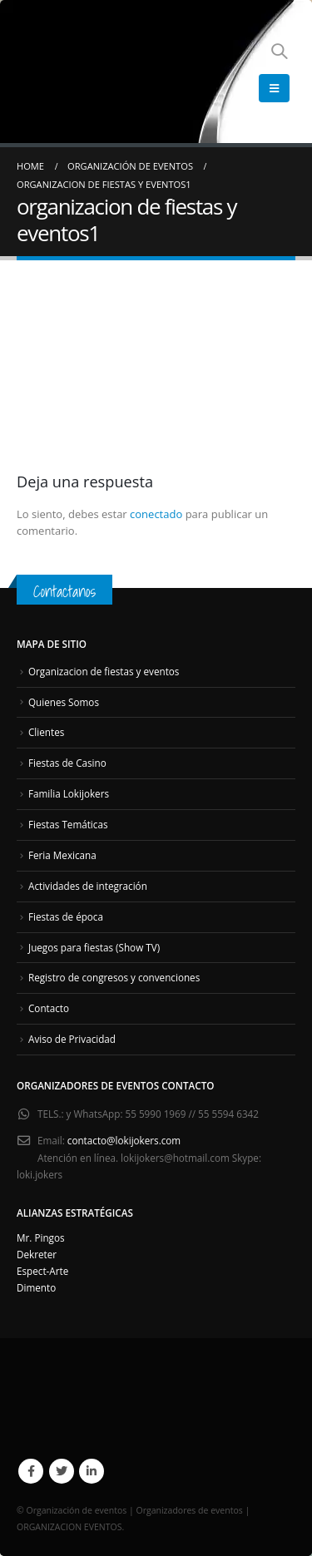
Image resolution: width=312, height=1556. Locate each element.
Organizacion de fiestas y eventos (103, 671)
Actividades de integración (87, 885)
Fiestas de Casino (67, 762)
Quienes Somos (63, 702)
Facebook (30, 1471)
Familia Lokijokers (68, 793)
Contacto (48, 1008)
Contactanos (64, 591)
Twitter (61, 1471)
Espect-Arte (42, 1270)
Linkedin (91, 1471)
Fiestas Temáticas (67, 824)
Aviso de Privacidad (72, 1038)
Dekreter (37, 1254)
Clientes (46, 731)
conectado (156, 513)
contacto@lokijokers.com (124, 1140)
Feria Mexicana (62, 855)
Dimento (36, 1287)
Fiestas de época (65, 916)
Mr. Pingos (41, 1237)
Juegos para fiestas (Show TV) (94, 947)
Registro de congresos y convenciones (114, 977)
